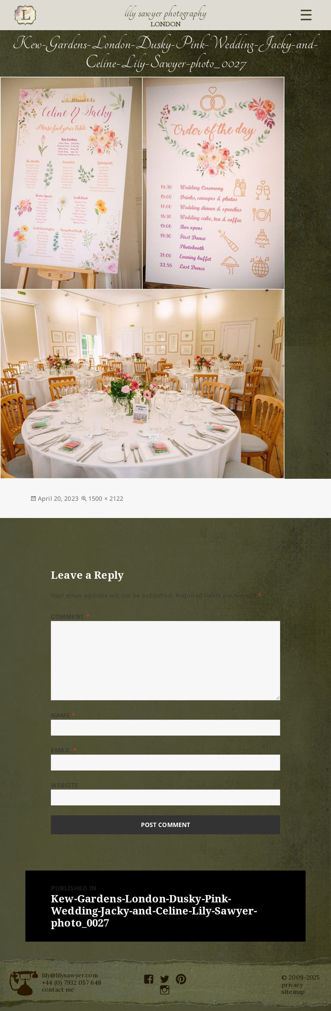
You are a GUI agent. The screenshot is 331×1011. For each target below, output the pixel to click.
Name (63, 715)
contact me (58, 989)
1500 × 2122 (106, 498)
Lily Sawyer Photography (165, 13)
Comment (70, 616)
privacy (292, 985)
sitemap (293, 991)
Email (64, 750)
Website (64, 785)
